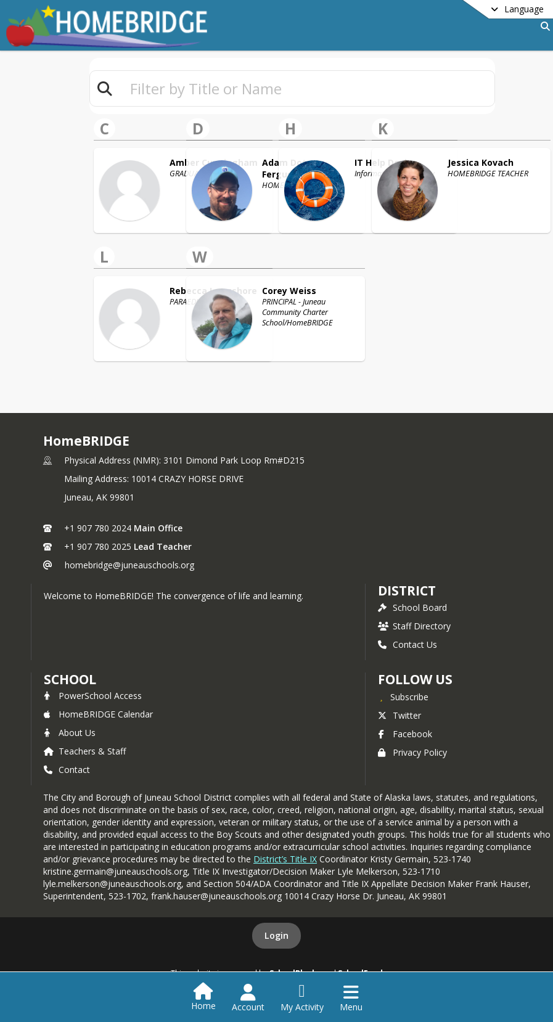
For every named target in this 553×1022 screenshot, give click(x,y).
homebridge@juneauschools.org (129, 565)
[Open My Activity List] (302, 998)
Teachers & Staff (85, 751)
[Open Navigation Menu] (351, 998)
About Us (70, 732)
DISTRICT (407, 590)
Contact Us (407, 644)
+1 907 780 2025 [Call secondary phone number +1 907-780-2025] (97, 546)
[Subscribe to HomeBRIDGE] (403, 696)
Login (276, 935)
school (70, 679)
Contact (67, 769)
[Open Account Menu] (248, 998)
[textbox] (307, 88)
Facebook (405, 734)
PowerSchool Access (93, 695)
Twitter (399, 715)
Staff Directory (414, 626)
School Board (412, 607)
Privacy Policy (412, 752)
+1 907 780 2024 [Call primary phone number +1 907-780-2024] (97, 528)
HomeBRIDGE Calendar (98, 714)
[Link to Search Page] (543, 26)
